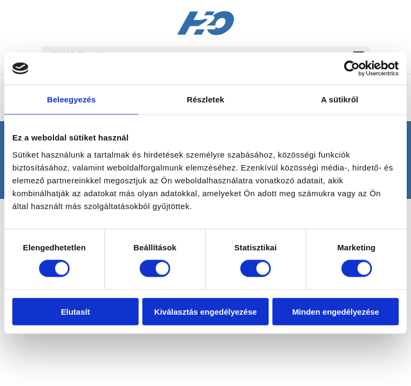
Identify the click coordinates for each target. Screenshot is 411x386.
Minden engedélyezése (335, 311)
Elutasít (75, 311)
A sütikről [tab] (340, 99)
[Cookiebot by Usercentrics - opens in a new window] (352, 69)
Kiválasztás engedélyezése (205, 311)
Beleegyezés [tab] (71, 99)
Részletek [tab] (205, 99)
